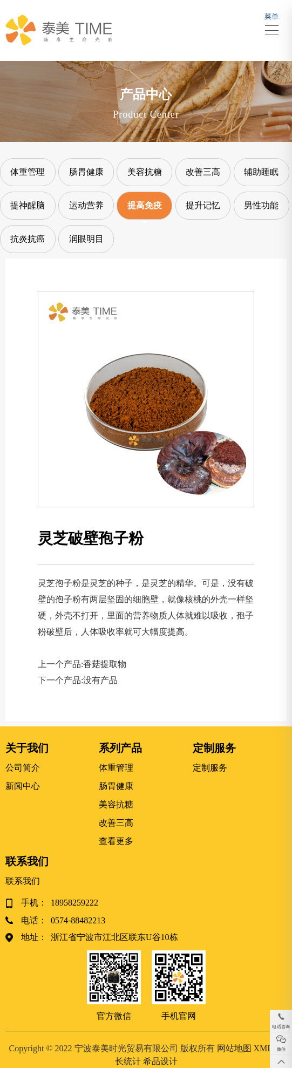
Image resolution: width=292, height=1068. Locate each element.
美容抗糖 (144, 171)
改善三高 (203, 171)
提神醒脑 (27, 205)
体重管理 (27, 171)
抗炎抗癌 (27, 238)
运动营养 (86, 205)
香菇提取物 (104, 664)
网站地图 (234, 1048)
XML (263, 1048)
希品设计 (160, 1061)
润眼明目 (86, 238)
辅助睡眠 (261, 171)
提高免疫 (144, 205)
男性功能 (261, 205)
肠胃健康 (86, 171)
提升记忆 (203, 205)
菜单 (271, 21)
